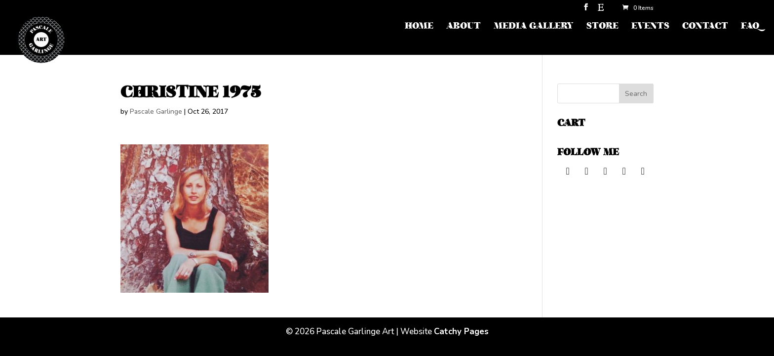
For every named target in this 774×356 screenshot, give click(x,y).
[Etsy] (601, 10)
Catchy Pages (461, 331)
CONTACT (705, 27)
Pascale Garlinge (156, 111)
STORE (602, 27)
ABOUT (463, 27)
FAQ (750, 27)
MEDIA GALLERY (534, 27)
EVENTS (650, 27)
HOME (419, 27)
